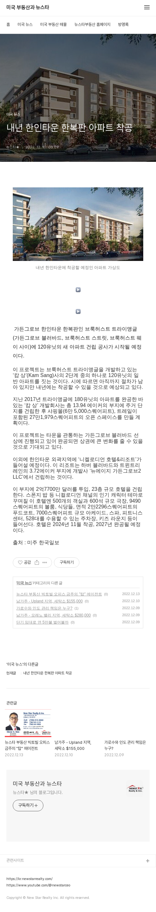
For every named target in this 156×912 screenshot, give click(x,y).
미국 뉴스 (25, 24)
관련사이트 (15, 860)
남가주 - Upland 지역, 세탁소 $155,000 (49, 601)
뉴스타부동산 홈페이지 (92, 24)
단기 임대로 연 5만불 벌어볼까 (42, 622)
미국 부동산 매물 (53, 24)
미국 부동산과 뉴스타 (27, 8)
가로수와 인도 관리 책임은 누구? (44, 608)
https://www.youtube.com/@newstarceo (38, 885)
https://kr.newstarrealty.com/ (29, 879)
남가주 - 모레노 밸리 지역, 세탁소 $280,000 (53, 615)
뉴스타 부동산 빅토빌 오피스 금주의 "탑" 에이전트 (59, 594)
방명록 (123, 24)
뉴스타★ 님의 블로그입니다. (38, 792)
